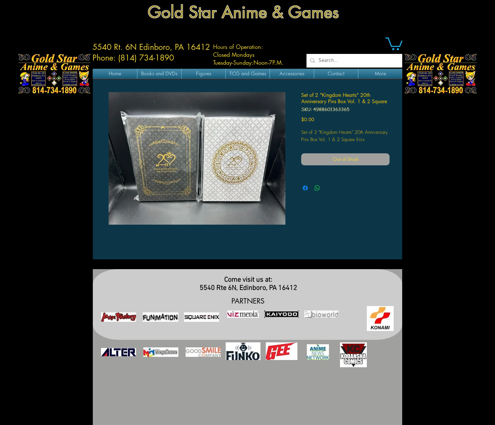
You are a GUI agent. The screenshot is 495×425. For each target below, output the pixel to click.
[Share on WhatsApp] (317, 188)
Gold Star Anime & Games (243, 12)
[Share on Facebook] (305, 188)
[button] (394, 43)
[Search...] (354, 61)
